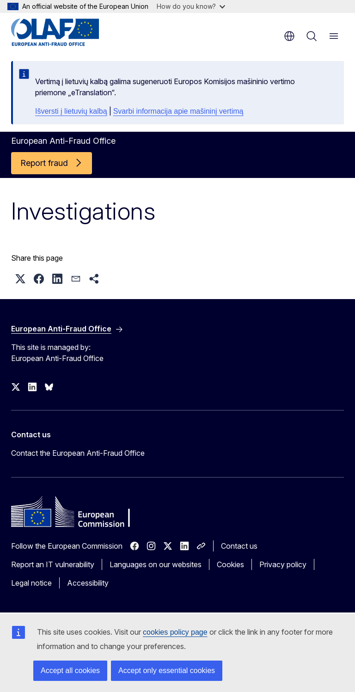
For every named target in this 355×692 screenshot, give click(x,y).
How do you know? (191, 6)
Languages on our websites (156, 564)
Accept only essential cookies (166, 670)
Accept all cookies (70, 670)
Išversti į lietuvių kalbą (71, 111)
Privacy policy (282, 564)
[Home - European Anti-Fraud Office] (66, 32)
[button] (20, 278)
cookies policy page (175, 632)
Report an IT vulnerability (52, 564)
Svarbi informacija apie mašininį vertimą (178, 111)
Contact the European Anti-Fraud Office (78, 453)
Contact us (239, 546)
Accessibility (88, 583)
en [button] (289, 36)
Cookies (230, 564)
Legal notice (31, 583)
